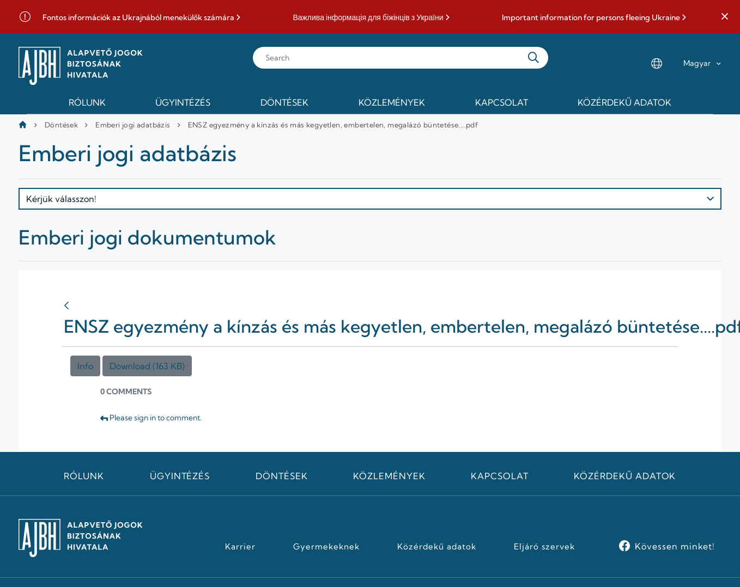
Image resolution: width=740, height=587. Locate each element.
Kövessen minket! (675, 546)
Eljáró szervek (544, 547)
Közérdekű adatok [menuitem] (624, 102)
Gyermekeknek (326, 547)
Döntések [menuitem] (284, 102)
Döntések (61, 124)
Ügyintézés (180, 475)
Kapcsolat (500, 475)
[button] (724, 16)
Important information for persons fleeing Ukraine (591, 17)
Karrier (240, 547)
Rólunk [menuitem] (87, 102)
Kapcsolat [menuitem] (501, 102)
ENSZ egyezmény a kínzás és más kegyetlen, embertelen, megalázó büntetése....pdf (333, 124)
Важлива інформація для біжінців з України (368, 17)
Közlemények (389, 475)
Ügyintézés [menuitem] (182, 102)
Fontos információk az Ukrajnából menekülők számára (138, 17)
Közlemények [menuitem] (392, 102)
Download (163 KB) (147, 365)
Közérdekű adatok (625, 475)
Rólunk (84, 475)
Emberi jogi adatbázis (132, 124)
